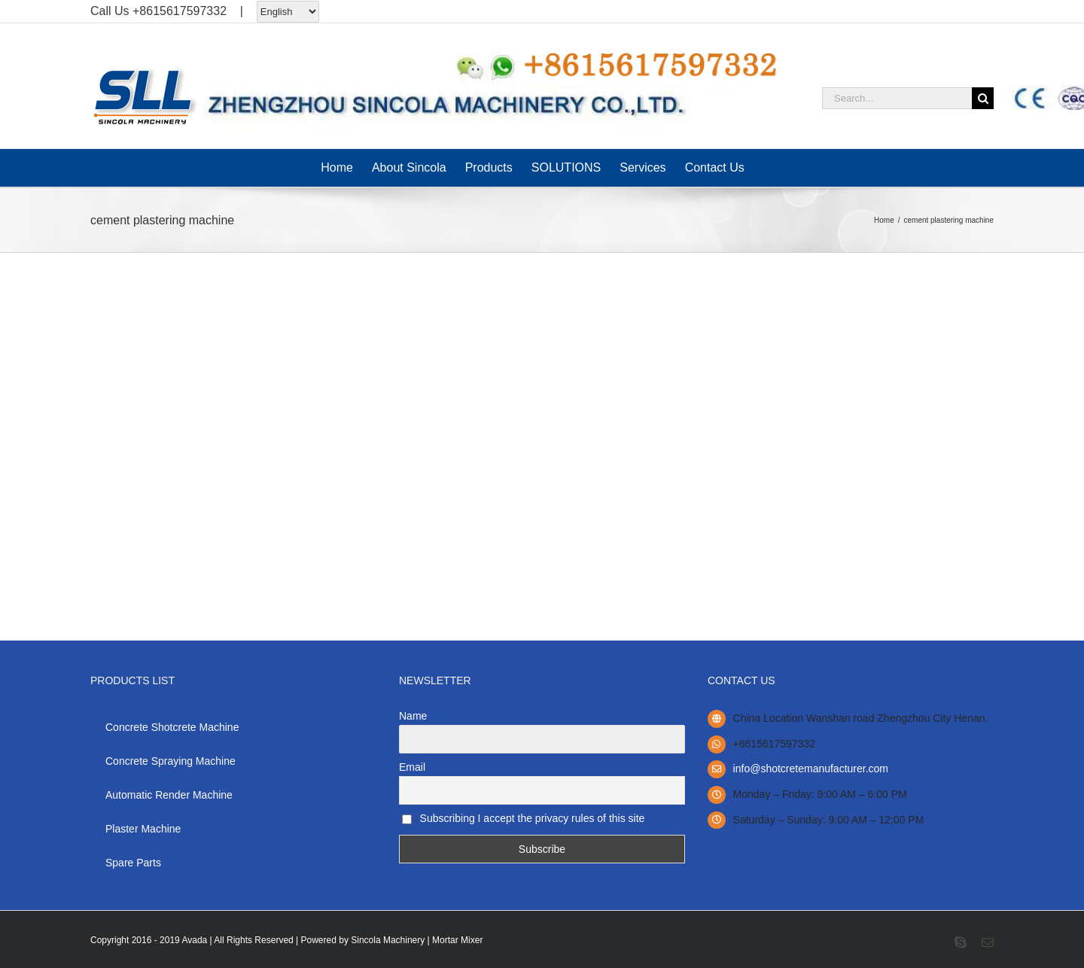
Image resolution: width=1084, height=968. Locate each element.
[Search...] (897, 98)
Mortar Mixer (457, 940)
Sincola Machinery (388, 940)
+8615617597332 (179, 11)
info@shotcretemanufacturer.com (810, 769)
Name (413, 716)
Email (412, 767)
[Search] (983, 98)
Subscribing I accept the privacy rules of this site (523, 818)
